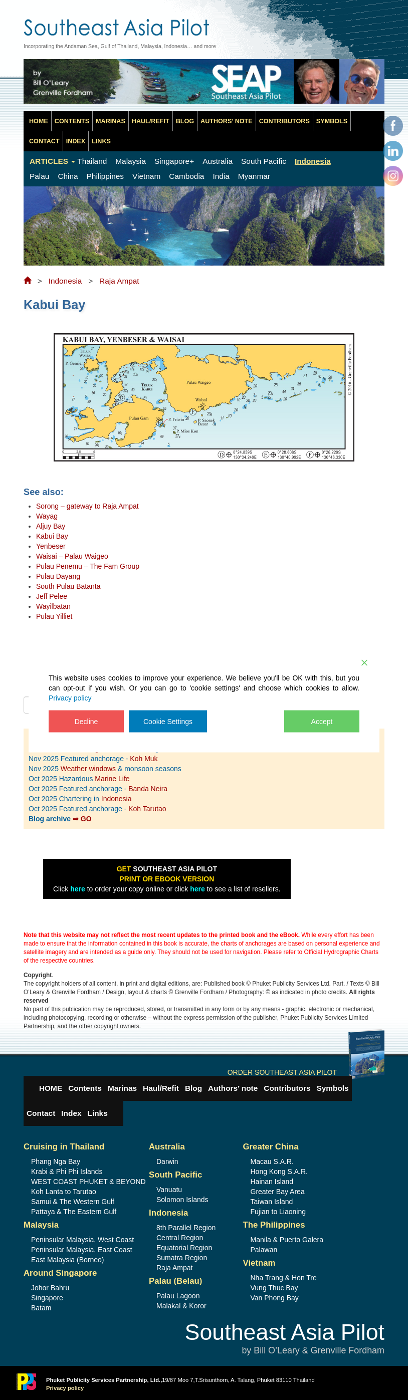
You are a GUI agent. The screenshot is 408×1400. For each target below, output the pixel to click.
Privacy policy (70, 698)
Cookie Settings (167, 722)
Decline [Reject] (86, 722)
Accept (322, 722)
